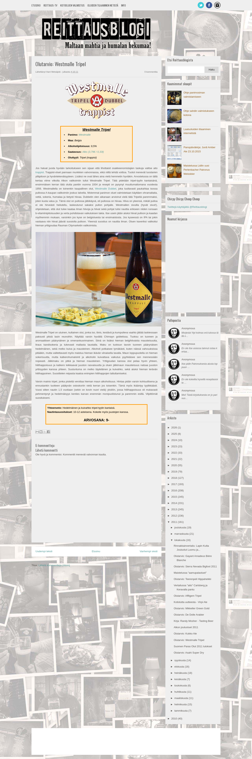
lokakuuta (180, 540)
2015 (174, 496)
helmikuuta (180, 704)
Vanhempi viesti (149, 551)
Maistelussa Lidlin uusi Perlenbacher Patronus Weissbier (196, 169)
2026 (174, 427)
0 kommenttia (151, 72)
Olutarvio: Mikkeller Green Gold (191, 608)
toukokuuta (181, 685)
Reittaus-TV (50, 5)
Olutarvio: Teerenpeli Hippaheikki (192, 579)
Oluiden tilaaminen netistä (102, 5)
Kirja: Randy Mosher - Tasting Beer (193, 620)
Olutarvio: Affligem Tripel (187, 595)
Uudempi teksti (43, 551)
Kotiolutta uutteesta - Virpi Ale (190, 602)
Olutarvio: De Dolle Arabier (189, 614)
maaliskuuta (181, 698)
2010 (174, 718)
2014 (174, 503)
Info (123, 5)
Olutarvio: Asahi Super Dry (189, 652)
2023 (174, 446)
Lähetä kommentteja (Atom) (54, 565)
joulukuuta (180, 527)
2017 (174, 484)
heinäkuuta (181, 672)
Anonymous (188, 328)
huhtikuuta (180, 691)
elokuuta (179, 666)
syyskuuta (180, 660)
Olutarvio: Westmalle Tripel (189, 640)
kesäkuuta (180, 679)
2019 (174, 471)
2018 (174, 477)
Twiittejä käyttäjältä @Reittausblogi (187, 206)
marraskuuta (181, 533)
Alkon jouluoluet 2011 (186, 627)
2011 (174, 521)
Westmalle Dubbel (105, 188)
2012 (174, 515)
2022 (174, 452)
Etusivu (36, 5)
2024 (174, 440)
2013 (174, 509)
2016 (174, 490)
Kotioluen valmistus (72, 5)
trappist (39, 172)
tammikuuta (181, 710)
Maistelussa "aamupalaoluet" (190, 572)
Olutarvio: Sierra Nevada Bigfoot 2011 (195, 566)
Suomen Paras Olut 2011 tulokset (193, 646)
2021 (174, 459)
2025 (174, 433)
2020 (174, 465)
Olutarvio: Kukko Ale (185, 633)
